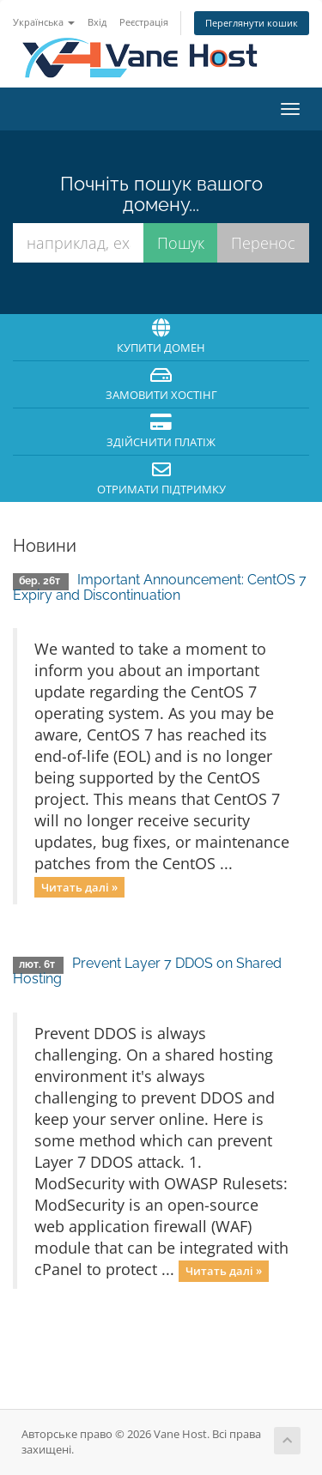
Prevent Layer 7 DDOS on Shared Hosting (147, 971)
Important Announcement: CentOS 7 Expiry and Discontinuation (160, 587)
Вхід (97, 21)
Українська (44, 21)
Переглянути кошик (251, 22)
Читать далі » (79, 886)
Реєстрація (143, 21)
